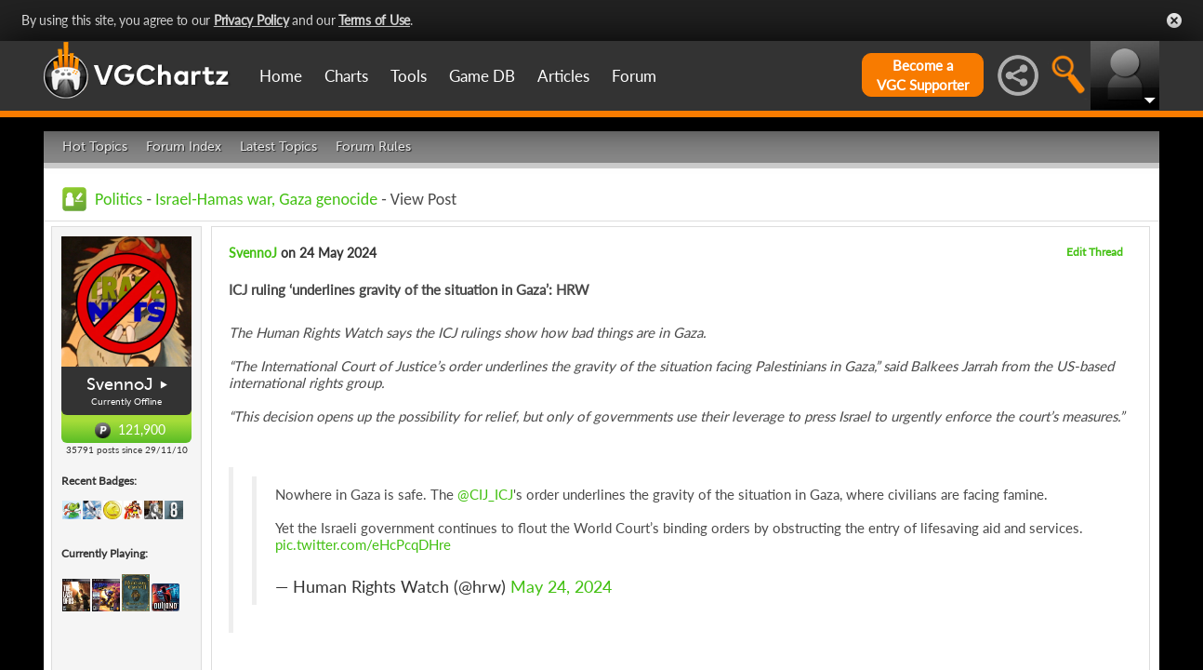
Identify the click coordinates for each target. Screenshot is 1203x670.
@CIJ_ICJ (485, 494)
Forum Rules (373, 146)
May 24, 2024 (561, 586)
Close (1174, 20)
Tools (408, 76)
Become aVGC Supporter (923, 75)
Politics (118, 199)
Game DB (482, 76)
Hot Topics (94, 146)
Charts (346, 76)
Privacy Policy (251, 20)
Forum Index (183, 146)
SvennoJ (119, 384)
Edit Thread (1094, 252)
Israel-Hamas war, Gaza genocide (266, 199)
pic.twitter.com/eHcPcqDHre (363, 544)
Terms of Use (374, 20)
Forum (634, 76)
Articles (563, 76)
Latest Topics (278, 146)
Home (280, 76)
